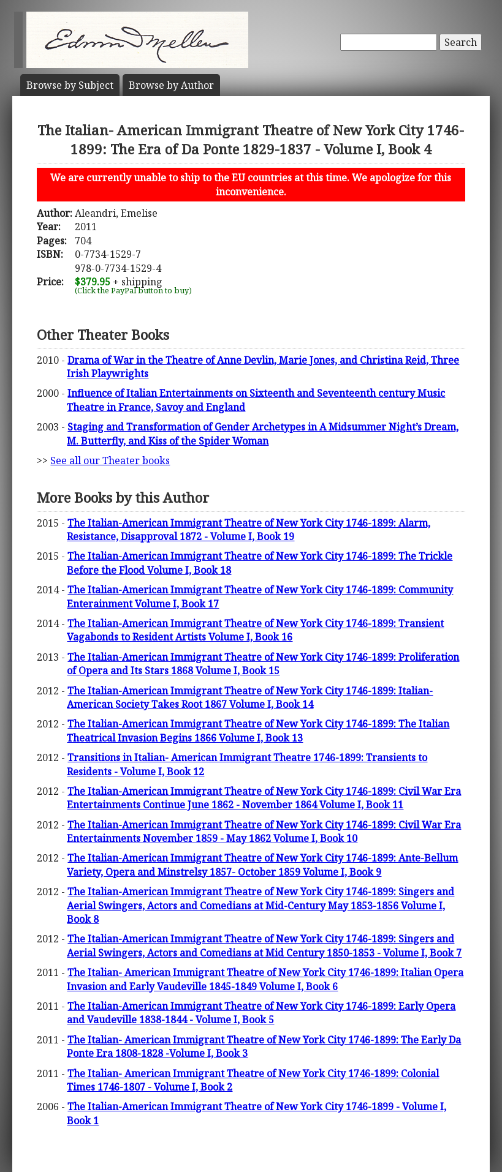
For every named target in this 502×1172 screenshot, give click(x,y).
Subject (69, 85)
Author (171, 85)
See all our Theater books (110, 460)
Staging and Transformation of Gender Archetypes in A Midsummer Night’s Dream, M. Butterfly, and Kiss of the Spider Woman (262, 433)
